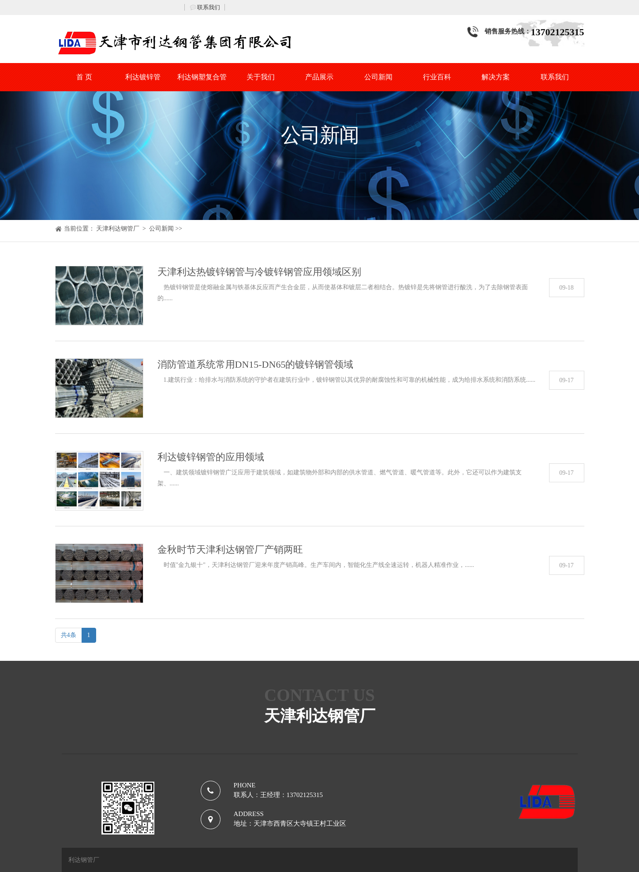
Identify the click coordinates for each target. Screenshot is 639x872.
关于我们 (261, 77)
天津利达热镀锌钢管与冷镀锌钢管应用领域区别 (259, 271)
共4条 (68, 635)
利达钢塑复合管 (202, 77)
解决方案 (496, 77)
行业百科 (437, 77)
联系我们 (208, 7)
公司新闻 (378, 77)
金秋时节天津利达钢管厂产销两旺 (230, 549)
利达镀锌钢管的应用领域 (210, 456)
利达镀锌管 (143, 77)
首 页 (84, 77)
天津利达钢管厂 (117, 228)
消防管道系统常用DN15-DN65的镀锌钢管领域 (255, 364)
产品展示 (319, 77)
